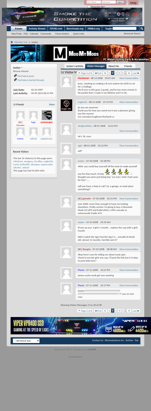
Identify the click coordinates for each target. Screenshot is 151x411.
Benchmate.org (75, 28)
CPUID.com (56, 28)
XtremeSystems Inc (114, 340)
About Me (113, 66)
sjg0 (80, 145)
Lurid (15, 164)
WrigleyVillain (85, 125)
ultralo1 (17, 167)
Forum (18, 28)
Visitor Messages (96, 66)
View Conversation (128, 78)
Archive (129, 340)
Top (136, 340)
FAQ (26, 34)
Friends (128, 66)
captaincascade (48, 138)
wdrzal (33, 138)
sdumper (35, 164)
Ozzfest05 (24, 164)
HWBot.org (94, 28)
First (98, 73)
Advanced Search (132, 33)
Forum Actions (62, 34)
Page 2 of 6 (85, 73)
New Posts (17, 34)
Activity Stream (37, 28)
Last (136, 73)
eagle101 (48, 161)
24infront (18, 161)
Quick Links (78, 34)
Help (133, 2)
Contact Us (97, 340)
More (52, 104)
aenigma (28, 161)
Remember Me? (96, 7)
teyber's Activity (74, 66)
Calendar (34, 34)
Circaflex (38, 161)
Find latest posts (24, 76)
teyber (81, 160)
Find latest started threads (29, 80)
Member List (20, 42)
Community (45, 34)
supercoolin (46, 164)
